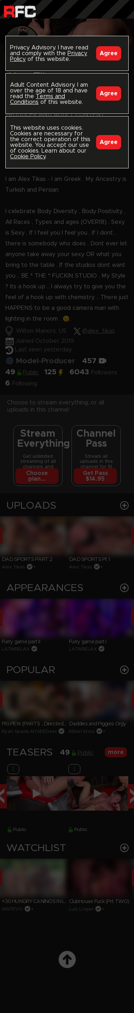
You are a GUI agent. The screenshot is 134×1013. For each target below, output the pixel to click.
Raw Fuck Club (20, 11)
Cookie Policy (27, 156)
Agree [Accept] (109, 53)
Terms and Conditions (37, 99)
